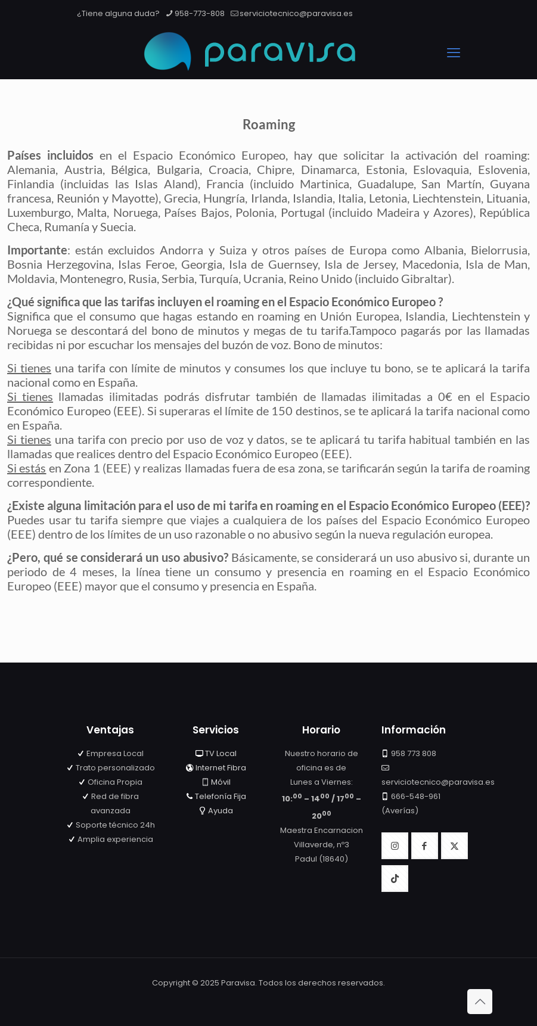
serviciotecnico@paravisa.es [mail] (296, 13)
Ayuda (220, 810)
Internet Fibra (220, 767)
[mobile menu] (453, 53)
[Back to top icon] (479, 1001)
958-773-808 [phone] (200, 13)
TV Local (221, 753)
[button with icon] (394, 845)
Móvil (221, 782)
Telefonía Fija (220, 796)
